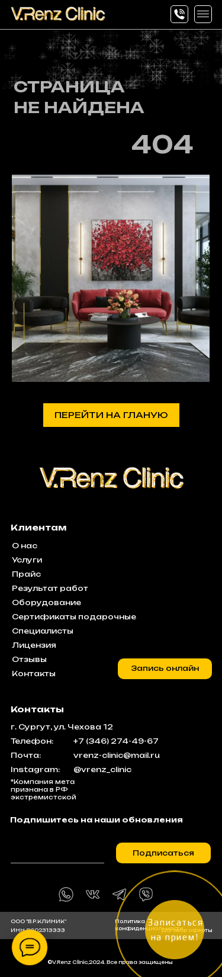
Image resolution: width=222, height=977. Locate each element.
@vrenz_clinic (102, 769)
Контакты (34, 673)
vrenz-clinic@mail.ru (116, 755)
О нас (24, 545)
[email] (57, 848)
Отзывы (29, 659)
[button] (203, 14)
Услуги (27, 559)
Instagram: (35, 769)
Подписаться (163, 853)
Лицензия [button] (34, 645)
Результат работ (50, 588)
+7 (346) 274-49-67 (116, 741)
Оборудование (46, 602)
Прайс (26, 574)
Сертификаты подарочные (74, 616)
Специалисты (42, 630)
